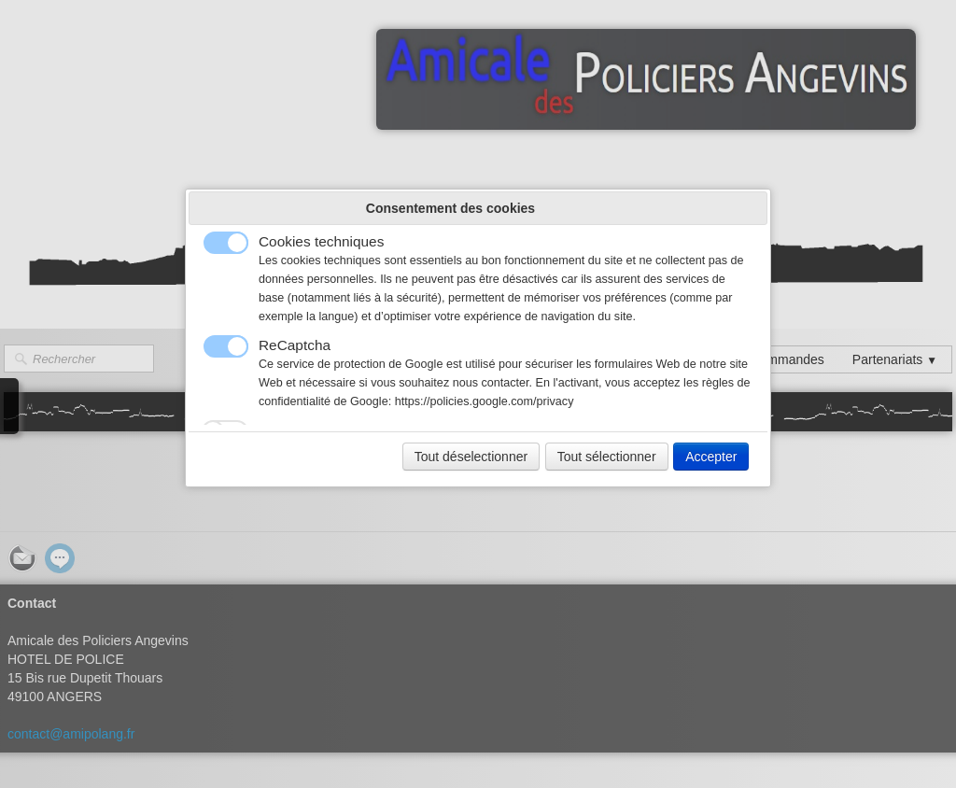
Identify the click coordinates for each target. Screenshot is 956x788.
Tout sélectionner (606, 456)
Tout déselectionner (471, 456)
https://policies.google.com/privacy (484, 401)
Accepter (711, 456)
